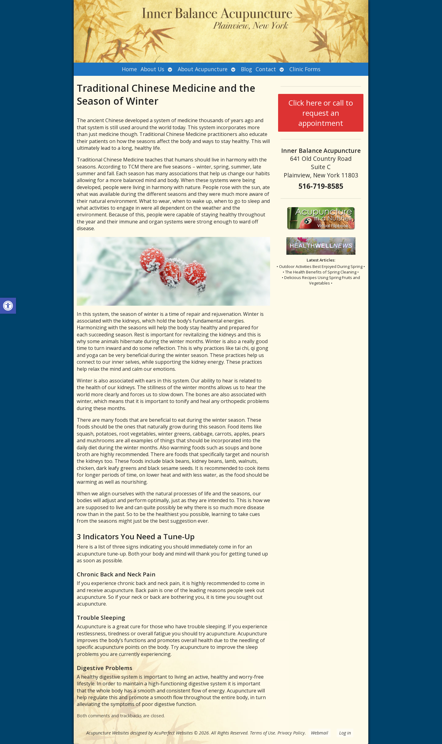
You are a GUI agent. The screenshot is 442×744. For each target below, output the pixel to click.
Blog (246, 69)
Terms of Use (262, 733)
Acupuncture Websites (107, 733)
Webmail (319, 733)
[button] (8, 306)
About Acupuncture (202, 69)
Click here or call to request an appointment (321, 113)
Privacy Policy (291, 733)
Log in (345, 733)
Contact (266, 69)
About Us (152, 69)
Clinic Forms (304, 69)
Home (129, 69)
